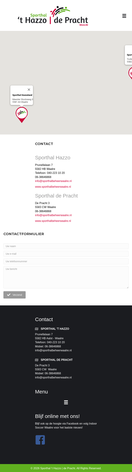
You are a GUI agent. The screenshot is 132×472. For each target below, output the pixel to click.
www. (38, 186)
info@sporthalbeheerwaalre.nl (53, 181)
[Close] (29, 89)
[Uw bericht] (66, 277)
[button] (22, 115)
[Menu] (124, 16)
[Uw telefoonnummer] (66, 261)
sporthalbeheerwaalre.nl (56, 186)
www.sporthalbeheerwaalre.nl (53, 220)
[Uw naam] (66, 246)
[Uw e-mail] (66, 254)
